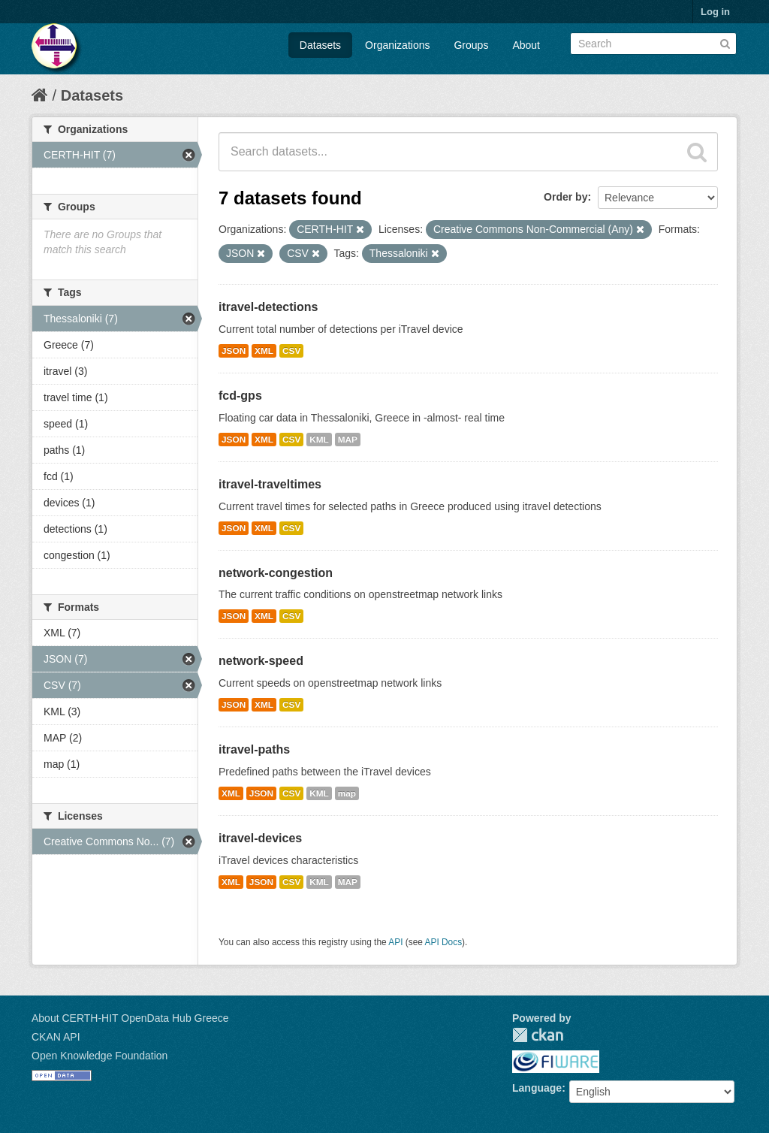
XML (264, 351)
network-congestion (276, 572)
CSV (291, 351)
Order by (565, 197)
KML (319, 439)
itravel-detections (268, 307)
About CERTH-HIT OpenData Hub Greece (130, 1018)
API (395, 942)
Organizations (397, 45)
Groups (471, 45)
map (347, 793)
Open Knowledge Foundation (99, 1056)
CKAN (537, 1035)
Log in (715, 11)
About (526, 45)
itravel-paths (254, 749)
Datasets (320, 45)
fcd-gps (240, 395)
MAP (347, 439)
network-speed (261, 660)
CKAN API (56, 1037)
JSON (234, 351)
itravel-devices (260, 838)
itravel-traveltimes (270, 484)
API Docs (444, 942)
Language (537, 1088)
